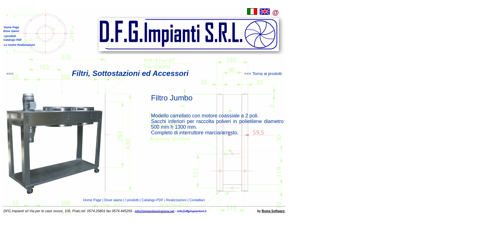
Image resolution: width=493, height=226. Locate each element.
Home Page (11, 27)
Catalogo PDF (12, 39)
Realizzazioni (176, 200)
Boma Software (273, 211)
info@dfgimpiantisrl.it (191, 211)
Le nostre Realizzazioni (19, 44)
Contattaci (197, 200)
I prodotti (10, 36)
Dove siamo (11, 31)
